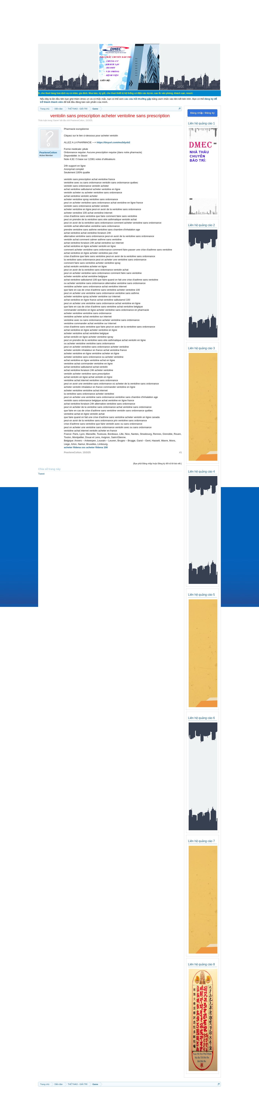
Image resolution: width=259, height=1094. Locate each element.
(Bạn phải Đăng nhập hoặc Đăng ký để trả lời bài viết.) (157, 463)
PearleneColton (77, 120)
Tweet (41, 473)
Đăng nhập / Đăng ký (202, 113)
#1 (180, 452)
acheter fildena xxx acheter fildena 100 (86, 447)
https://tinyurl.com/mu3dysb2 (113, 142)
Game (56, 120)
